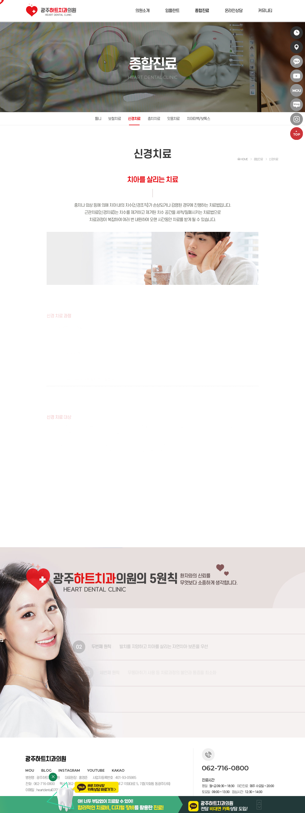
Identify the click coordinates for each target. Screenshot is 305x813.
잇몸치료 (173, 118)
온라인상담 (234, 10)
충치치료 (154, 118)
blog (46, 770)
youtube (96, 770)
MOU (29, 770)
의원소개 (142, 10)
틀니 (98, 118)
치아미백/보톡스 (198, 118)
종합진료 (202, 10)
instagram (69, 770)
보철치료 (114, 118)
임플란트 (172, 10)
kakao (118, 770)
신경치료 (134, 118)
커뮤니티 (265, 10)
